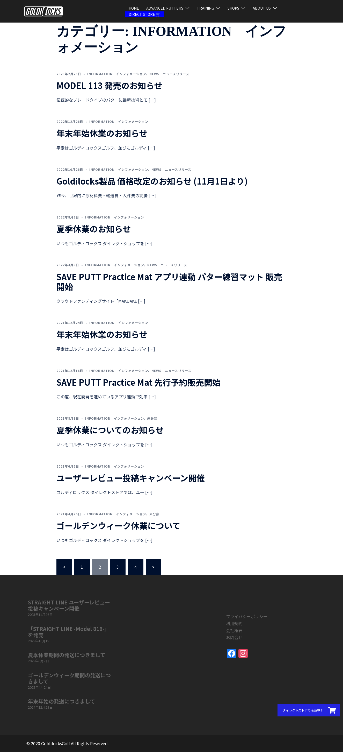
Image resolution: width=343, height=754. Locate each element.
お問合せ (234, 639)
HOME (134, 8)
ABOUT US (262, 8)
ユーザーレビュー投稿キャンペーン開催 (130, 479)
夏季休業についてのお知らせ (110, 432)
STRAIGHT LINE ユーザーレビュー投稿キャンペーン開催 (69, 607)
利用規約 (234, 625)
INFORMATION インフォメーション (116, 75)
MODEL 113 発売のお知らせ (109, 87)
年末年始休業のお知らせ (101, 135)
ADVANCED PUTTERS (164, 8)
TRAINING (205, 8)
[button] (309, 710)
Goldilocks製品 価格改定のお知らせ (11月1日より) (152, 183)
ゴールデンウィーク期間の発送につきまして (69, 680)
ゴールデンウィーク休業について (118, 527)
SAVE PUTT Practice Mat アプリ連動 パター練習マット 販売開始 (169, 283)
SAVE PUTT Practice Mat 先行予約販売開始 (138, 384)
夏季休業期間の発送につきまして (66, 656)
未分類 (152, 420)
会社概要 (234, 632)
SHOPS (233, 8)
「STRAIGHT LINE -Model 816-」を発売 (69, 633)
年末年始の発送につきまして (61, 703)
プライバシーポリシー (246, 618)
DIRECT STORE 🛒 (144, 14)
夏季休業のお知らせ (93, 230)
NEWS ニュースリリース (169, 75)
